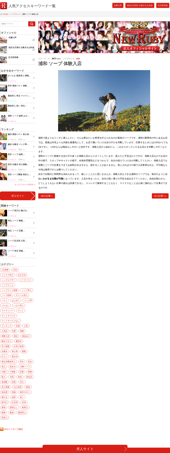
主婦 (18, 326)
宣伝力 (13, 367)
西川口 (5, 402)
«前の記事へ (46, 196)
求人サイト (17, 196)
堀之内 (15, 356)
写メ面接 (5, 346)
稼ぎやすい (25, 392)
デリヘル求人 (22, 295)
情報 (30, 372)
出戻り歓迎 (19, 346)
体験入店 (5, 336)
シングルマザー (8, 280)
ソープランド (7, 285)
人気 (26, 326)
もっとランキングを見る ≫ (25, 184)
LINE (15, 270)
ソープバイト (26, 280)
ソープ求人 (27, 290)
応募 (22, 372)
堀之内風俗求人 (8, 362)
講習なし (14, 407)
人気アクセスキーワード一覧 (28, 6)
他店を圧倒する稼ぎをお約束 (140, 5)
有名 (20, 377)
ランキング (6, 326)
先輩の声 (118, 5)
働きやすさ (6, 341)
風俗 (12, 412)
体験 (22, 331)
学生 (22, 362)
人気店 (5, 331)
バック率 (28, 300)
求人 (22, 382)
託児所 (15, 402)
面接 (4, 412)
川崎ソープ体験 (8, 372)
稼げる (5, 397)
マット (21, 311)
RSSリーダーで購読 (13, 429)
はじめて (16, 300)
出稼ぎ (5, 351)
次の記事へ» (160, 196)
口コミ (5, 356)
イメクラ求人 (7, 275)
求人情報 (5, 387)
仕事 (14, 331)
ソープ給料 (6, 295)
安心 (4, 367)
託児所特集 (163, 5)
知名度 (5, 392)
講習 (4, 407)
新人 (4, 377)
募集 (24, 351)
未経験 (5, 382)
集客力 (25, 407)
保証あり (26, 336)
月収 (12, 377)
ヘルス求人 (19, 305)
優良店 (19, 341)
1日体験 (5, 270)
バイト (5, 300)
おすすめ (22, 275)
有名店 (29, 377)
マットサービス (8, 316)
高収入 (5, 418)
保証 (16, 336)
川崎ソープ (25, 367)
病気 (28, 387)
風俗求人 (22, 412)
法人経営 (18, 387)
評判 (24, 402)
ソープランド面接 (9, 290)
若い (22, 397)
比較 (14, 382)
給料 (14, 397)
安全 (30, 362)
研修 (14, 392)
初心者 (15, 351)
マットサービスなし (10, 321)
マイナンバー (7, 311)
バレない (5, 305)
